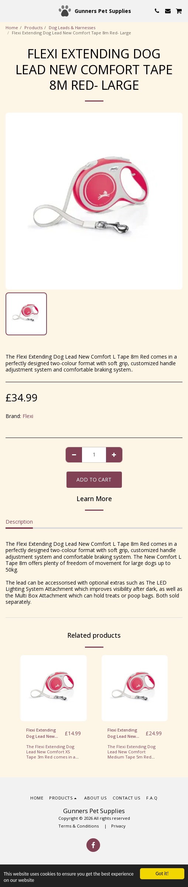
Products (33, 27)
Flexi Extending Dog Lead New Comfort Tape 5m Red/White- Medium (125, 733)
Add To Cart (94, 479)
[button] (8, 10)
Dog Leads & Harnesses (72, 27)
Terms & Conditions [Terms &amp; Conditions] (79, 826)
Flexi (28, 415)
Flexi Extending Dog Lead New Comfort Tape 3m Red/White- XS (43, 733)
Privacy (118, 826)
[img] (53, 688)
